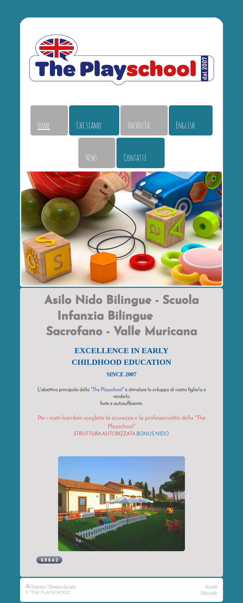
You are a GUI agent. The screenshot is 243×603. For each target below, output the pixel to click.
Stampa (35, 586)
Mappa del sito (62, 586)
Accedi (211, 586)
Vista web (208, 593)
